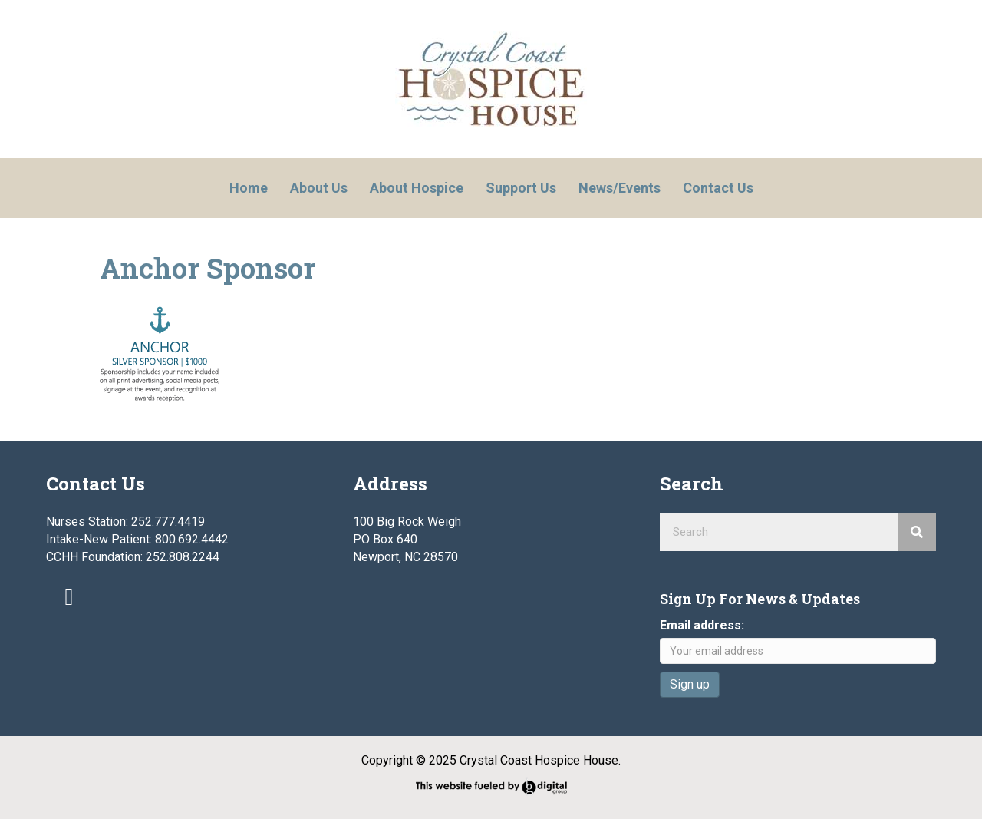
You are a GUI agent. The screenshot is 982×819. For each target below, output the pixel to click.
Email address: (702, 625)
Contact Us (718, 188)
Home (248, 188)
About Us (319, 188)
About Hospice (416, 188)
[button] (69, 597)
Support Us (521, 188)
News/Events (619, 188)
